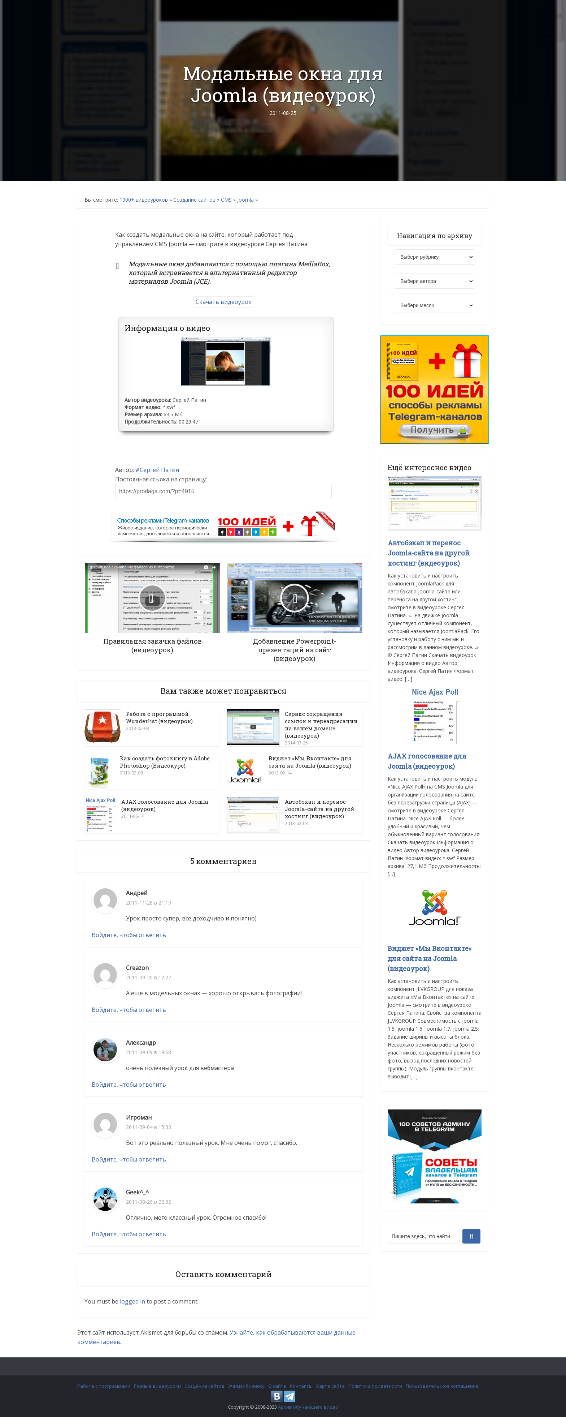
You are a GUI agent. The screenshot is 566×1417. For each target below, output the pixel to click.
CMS (226, 199)
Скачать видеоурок (224, 302)
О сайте (277, 1386)
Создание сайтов (194, 199)
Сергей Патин (159, 470)
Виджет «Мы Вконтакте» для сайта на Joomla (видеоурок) (310, 762)
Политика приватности (375, 1386)
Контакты (301, 1386)
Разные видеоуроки (157, 1386)
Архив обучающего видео (308, 1407)
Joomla (245, 199)
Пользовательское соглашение (442, 1386)
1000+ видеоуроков (143, 199)
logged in (132, 1301)
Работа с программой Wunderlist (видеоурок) (159, 717)
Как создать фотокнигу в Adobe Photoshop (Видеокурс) (165, 762)
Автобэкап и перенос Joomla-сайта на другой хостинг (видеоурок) (319, 809)
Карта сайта (330, 1386)
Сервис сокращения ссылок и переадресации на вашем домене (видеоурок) (321, 724)
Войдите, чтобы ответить (129, 935)
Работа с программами (103, 1386)
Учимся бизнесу (246, 1386)
